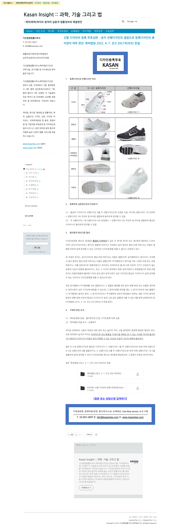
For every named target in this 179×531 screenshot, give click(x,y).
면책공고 (135, 517)
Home (29, 31)
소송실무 (109, 31)
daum (140, 520)
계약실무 (98, 31)
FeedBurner (41, 252)
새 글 (155, 517)
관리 (150, 517)
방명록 (145, 517)
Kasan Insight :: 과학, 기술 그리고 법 (63, 14)
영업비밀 (46, 3)
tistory (154, 520)
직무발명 (54, 3)
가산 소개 (40, 31)
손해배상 (75, 31)
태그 (140, 517)
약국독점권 (62, 31)
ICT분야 (38, 3)
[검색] (134, 21)
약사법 (51, 31)
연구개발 (86, 31)
